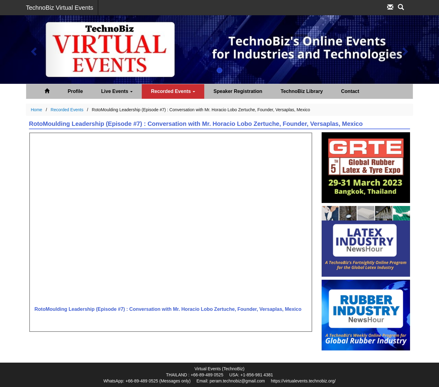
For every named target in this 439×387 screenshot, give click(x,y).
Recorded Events (173, 91)
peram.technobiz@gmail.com (237, 380)
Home (36, 109)
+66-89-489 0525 (207, 374)
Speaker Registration (237, 91)
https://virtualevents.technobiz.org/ (303, 380)
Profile (75, 91)
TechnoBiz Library (301, 91)
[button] (33, 49)
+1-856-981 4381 (256, 374)
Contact (350, 91)
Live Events (117, 91)
